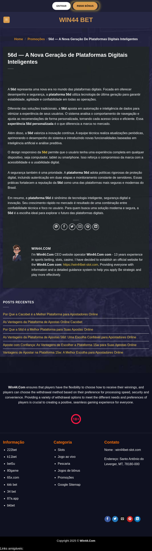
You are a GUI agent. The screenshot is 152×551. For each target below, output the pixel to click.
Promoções (36, 39)
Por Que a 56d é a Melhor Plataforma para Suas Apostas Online (48, 329)
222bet (12, 449)
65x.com (13, 477)
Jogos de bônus (69, 470)
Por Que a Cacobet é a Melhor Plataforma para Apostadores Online (50, 314)
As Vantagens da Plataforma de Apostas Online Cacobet (42, 322)
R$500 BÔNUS (85, 6)
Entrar (61, 6)
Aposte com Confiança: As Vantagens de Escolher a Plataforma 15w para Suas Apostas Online (70, 344)
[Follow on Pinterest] (130, 519)
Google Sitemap (69, 484)
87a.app (13, 498)
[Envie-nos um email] (123, 519)
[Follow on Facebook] (107, 519)
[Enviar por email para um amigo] (80, 227)
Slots (61, 449)
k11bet (12, 456)
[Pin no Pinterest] (88, 227)
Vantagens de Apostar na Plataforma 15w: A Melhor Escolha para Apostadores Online (63, 352)
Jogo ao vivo (67, 456)
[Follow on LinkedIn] (137, 519)
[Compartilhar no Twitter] (72, 227)
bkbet (11, 505)
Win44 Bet (76, 20)
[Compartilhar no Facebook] (64, 227)
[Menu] (6, 20)
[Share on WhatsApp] (56, 227)
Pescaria (64, 463)
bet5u (11, 463)
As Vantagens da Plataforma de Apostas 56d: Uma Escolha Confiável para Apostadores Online (69, 337)
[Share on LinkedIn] (95, 227)
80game (13, 470)
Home (18, 39)
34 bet (11, 491)
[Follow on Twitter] (115, 519)
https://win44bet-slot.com (80, 264)
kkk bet (12, 484)
